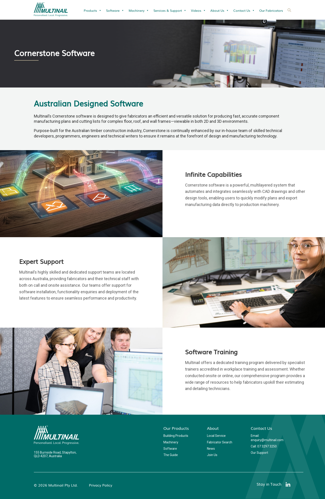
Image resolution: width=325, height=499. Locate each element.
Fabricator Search (219, 442)
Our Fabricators (271, 10)
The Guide (170, 455)
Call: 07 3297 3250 (264, 446)
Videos (198, 10)
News (211, 448)
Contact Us (244, 10)
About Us (219, 10)
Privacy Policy (100, 485)
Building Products (175, 436)
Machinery (139, 10)
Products (93, 10)
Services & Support (169, 10)
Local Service (216, 436)
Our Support (259, 452)
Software (115, 10)
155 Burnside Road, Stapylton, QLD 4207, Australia (55, 454)
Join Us (212, 455)
